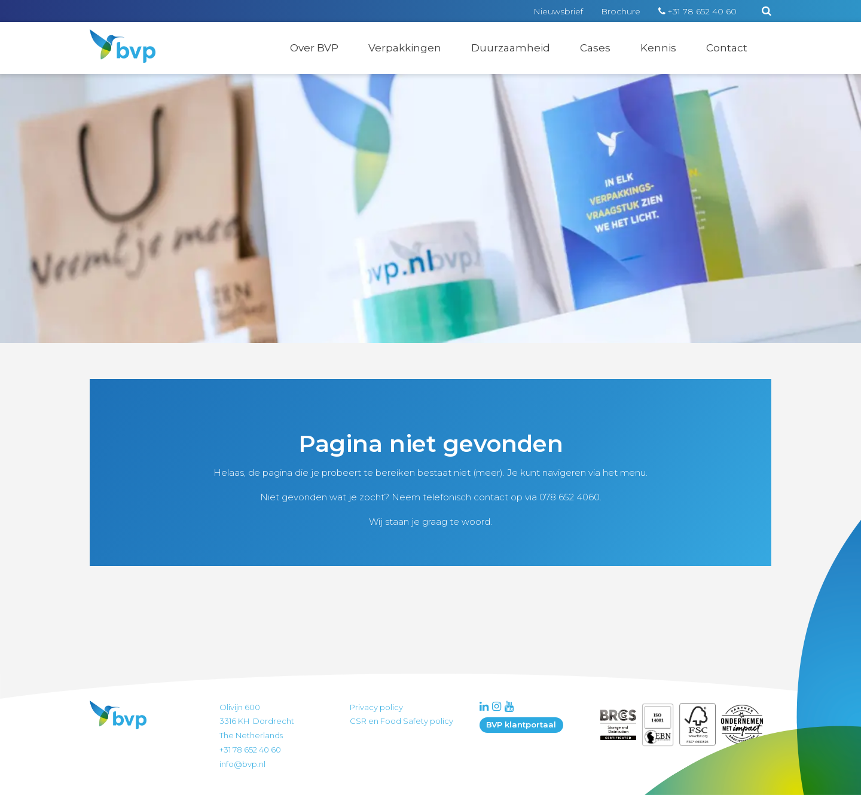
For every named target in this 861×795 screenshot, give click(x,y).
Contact (726, 48)
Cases (595, 48)
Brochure (620, 11)
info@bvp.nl (242, 764)
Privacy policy (376, 707)
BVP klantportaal (521, 724)
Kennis (658, 48)
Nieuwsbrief (558, 11)
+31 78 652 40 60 (702, 11)
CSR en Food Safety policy (401, 721)
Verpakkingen (404, 48)
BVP (115, 37)
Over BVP (314, 48)
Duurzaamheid (510, 48)
